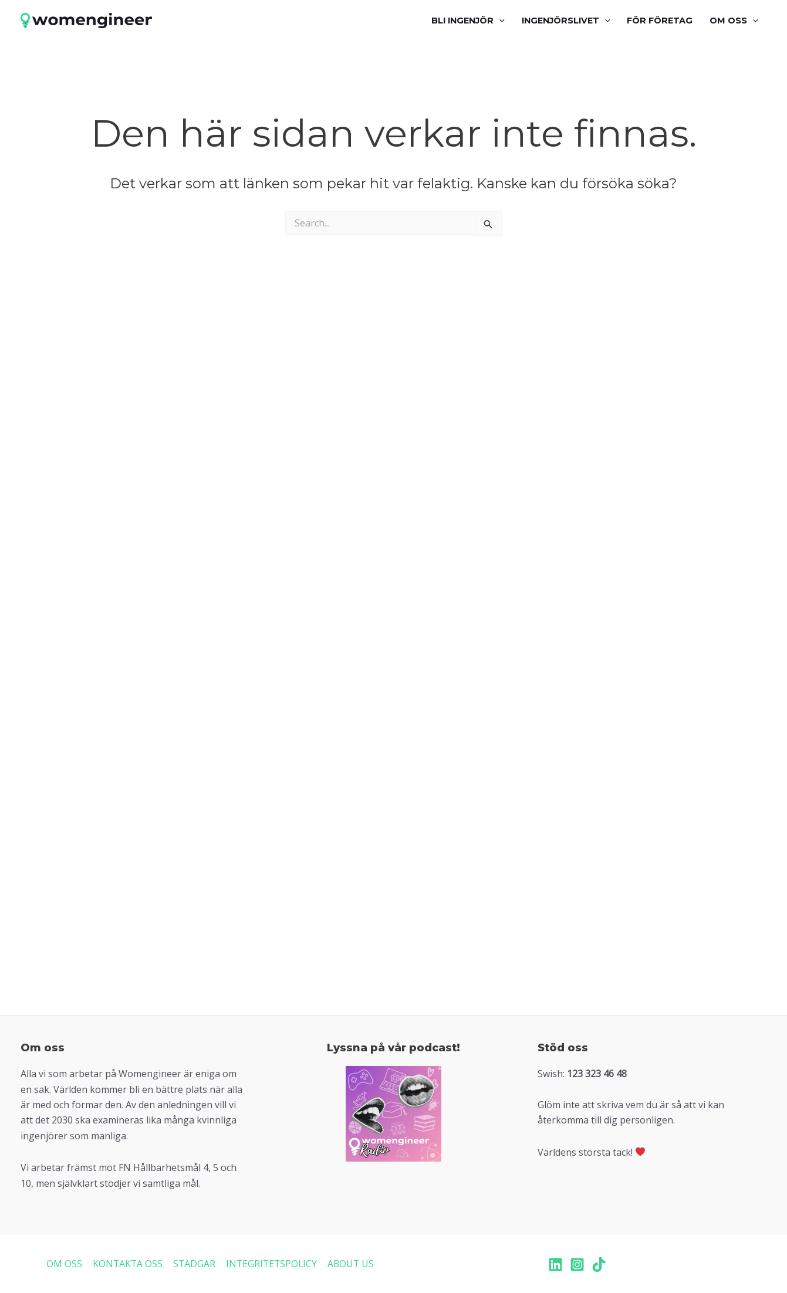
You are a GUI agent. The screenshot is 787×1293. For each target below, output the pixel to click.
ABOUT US (350, 1263)
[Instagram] (577, 1264)
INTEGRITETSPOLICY (270, 1263)
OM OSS (64, 1263)
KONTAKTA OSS (127, 1263)
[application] (499, 20)
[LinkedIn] (555, 1264)
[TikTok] (599, 1264)
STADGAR (193, 1263)
